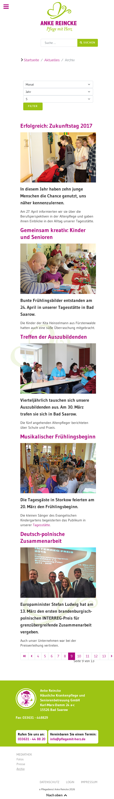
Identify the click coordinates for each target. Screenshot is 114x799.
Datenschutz (49, 782)
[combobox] (59, 43)
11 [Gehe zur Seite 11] (87, 656)
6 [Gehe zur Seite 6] (52, 656)
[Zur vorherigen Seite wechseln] (31, 656)
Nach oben (57, 795)
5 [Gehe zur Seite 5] (45, 656)
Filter (33, 106)
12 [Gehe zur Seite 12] (95, 656)
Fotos (20, 759)
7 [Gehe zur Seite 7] (58, 656)
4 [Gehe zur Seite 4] (38, 656)
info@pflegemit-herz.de (67, 739)
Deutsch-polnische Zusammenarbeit (42, 537)
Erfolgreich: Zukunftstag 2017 (56, 125)
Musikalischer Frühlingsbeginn (58, 436)
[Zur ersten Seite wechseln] (24, 656)
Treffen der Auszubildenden (53, 336)
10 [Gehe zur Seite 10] (79, 656)
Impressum (89, 782)
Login (70, 782)
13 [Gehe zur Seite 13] (104, 656)
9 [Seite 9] (72, 656)
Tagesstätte (41, 525)
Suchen (87, 42)
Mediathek (24, 754)
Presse (21, 764)
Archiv (21, 769)
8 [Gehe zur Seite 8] (65, 656)
